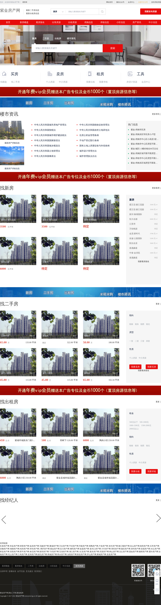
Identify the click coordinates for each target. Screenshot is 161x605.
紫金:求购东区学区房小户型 (143, 134)
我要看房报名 (143, 262)
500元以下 (133, 422)
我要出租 (90, 82)
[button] (4, 45)
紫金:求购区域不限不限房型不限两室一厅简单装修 (145, 153)
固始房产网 (133, 552)
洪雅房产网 (4, 549)
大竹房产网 (106, 549)
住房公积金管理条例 (89, 135)
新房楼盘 (24, 22)
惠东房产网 (94, 552)
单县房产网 (14, 546)
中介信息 (153, 22)
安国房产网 (145, 549)
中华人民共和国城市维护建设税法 (50, 135)
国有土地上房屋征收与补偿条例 (94, 146)
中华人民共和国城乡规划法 (47, 146)
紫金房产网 (10, 10)
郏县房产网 (4, 552)
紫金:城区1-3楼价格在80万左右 (144, 149)
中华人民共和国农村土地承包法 (94, 130)
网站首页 (109, 2)
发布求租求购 (156, 2)
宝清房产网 (64, 552)
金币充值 (21, 571)
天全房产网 (64, 546)
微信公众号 (120, 2)
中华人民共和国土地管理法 (47, 151)
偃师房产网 (143, 552)
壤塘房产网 (14, 549)
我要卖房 (135, 367)
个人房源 (50, 82)
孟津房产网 (32, 554)
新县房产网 (81, 554)
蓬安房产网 (125, 549)
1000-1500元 (134, 425)
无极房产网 (44, 546)
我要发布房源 (151, 11)
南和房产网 (144, 546)
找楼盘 (3, 82)
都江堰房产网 (124, 546)
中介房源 (63, 82)
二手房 (30, 566)
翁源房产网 (84, 549)
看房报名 (40, 22)
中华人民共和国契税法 (45, 130)
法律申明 (4, 571)
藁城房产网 (54, 546)
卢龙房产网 (103, 546)
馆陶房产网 (93, 546)
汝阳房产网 (72, 554)
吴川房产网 (64, 549)
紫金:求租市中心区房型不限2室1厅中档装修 (145, 158)
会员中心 (131, 2)
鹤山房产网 (114, 552)
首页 (8, 22)
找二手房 (15, 82)
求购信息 (88, 22)
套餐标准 (12, 571)
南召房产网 (34, 552)
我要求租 (103, 82)
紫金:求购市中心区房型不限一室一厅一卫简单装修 (145, 144)
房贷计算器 (132, 82)
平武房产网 (73, 546)
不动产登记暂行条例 (89, 140)
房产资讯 (137, 22)
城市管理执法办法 (88, 156)
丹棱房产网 (83, 546)
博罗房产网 (45, 549)
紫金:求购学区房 (138, 130)
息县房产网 (111, 554)
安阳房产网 (14, 552)
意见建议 (29, 571)
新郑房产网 (44, 552)
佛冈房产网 (74, 549)
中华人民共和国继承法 (45, 156)
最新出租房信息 (32, 13)
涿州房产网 (135, 549)
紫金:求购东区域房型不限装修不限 (145, 163)
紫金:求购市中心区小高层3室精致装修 (145, 139)
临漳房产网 (34, 546)
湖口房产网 (73, 552)
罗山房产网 (91, 554)
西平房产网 (24, 552)
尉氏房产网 (42, 554)
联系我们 (38, 571)
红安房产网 (84, 552)
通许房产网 (153, 552)
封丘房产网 (155, 549)
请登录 (24, 2)
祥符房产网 (34, 549)
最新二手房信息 (32, 10)
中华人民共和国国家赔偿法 (47, 140)
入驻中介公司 (143, 2)
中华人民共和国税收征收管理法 (94, 125)
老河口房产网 (95, 549)
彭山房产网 (135, 546)
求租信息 (105, 22)
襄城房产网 (101, 554)
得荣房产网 (24, 546)
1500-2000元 (146, 425)
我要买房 (151, 367)
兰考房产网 (22, 554)
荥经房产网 (116, 549)
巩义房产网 (12, 554)
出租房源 (72, 22)
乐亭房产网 (154, 546)
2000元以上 (134, 429)
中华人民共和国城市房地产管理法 (50, 125)
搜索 (112, 48)
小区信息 (121, 22)
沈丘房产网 (124, 552)
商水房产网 (62, 554)
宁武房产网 (54, 552)
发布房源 (79, 566)
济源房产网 (104, 552)
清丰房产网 (113, 546)
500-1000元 (144, 422)
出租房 (41, 566)
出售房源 (56, 22)
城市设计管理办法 (88, 151)
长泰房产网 (4, 546)
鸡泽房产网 (24, 549)
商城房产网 (52, 554)
